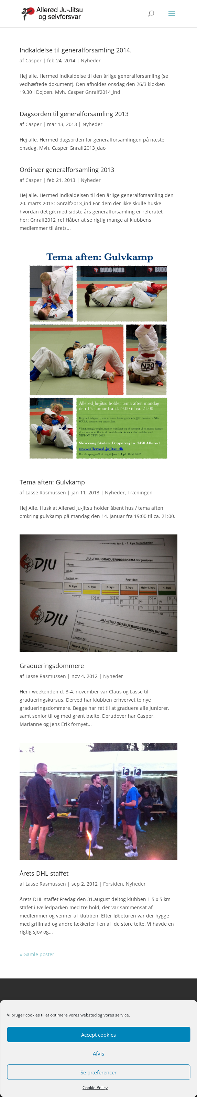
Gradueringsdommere (52, 666)
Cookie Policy (95, 1087)
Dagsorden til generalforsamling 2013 (74, 114)
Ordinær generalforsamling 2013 (67, 169)
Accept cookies (98, 1034)
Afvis (98, 1053)
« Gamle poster (37, 954)
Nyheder (91, 60)
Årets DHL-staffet (44, 873)
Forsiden (113, 883)
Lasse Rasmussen (45, 492)
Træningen (140, 492)
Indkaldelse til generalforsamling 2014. (76, 50)
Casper (33, 60)
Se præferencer (98, 1072)
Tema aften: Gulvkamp (52, 482)
